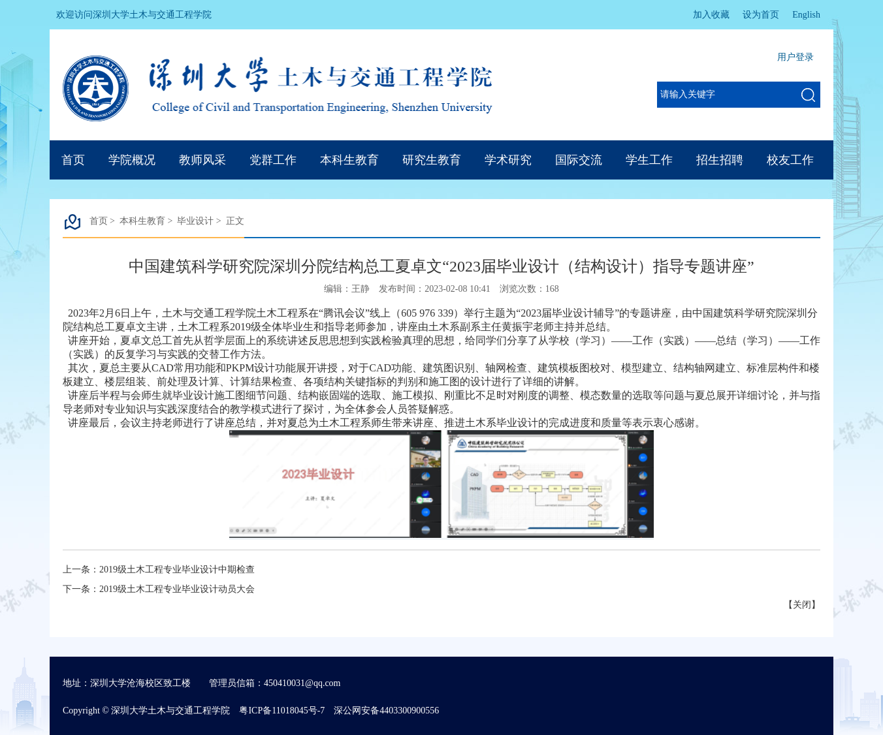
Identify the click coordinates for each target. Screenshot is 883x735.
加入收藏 (711, 15)
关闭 (802, 605)
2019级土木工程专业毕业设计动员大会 (177, 589)
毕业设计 (195, 221)
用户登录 (795, 57)
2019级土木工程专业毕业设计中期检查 (177, 569)
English (806, 15)
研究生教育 (431, 159)
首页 (73, 159)
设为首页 (761, 15)
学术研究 (508, 159)
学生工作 (649, 159)
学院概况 (131, 159)
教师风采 (202, 159)
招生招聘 (719, 159)
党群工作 (273, 159)
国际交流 (578, 159)
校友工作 (790, 159)
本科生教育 (349, 159)
